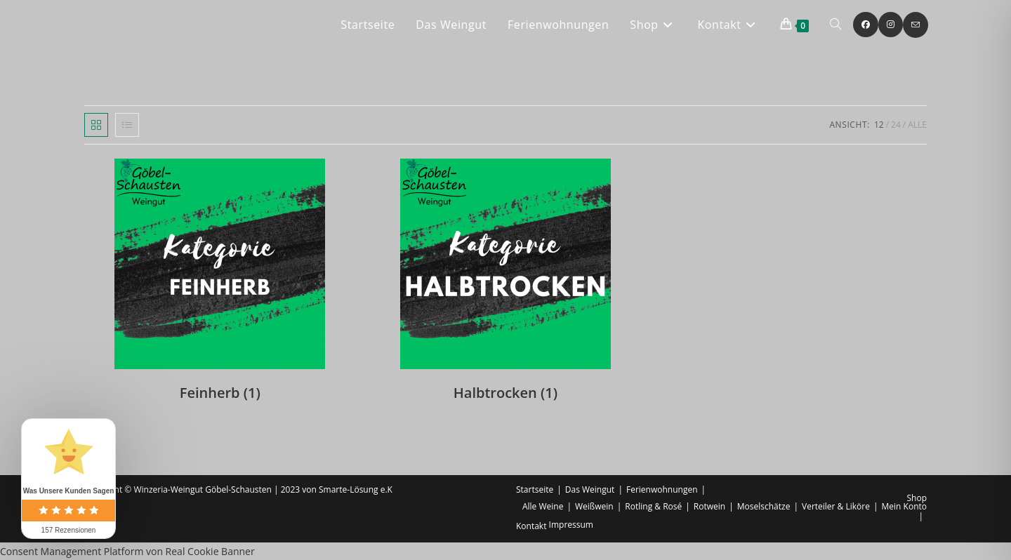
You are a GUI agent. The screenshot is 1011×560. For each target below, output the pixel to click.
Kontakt (531, 526)
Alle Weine (542, 506)
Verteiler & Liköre (836, 506)
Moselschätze (764, 506)
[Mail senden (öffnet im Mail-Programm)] (915, 25)
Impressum (571, 525)
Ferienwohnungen (662, 489)
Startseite (534, 489)
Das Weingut (590, 489)
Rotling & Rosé (653, 506)
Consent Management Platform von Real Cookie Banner (127, 551)
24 (896, 125)
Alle (917, 125)
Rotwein (709, 506)
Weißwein (594, 506)
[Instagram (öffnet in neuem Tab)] (890, 24)
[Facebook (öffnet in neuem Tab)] (865, 24)
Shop (917, 498)
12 (879, 125)
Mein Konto (904, 506)
